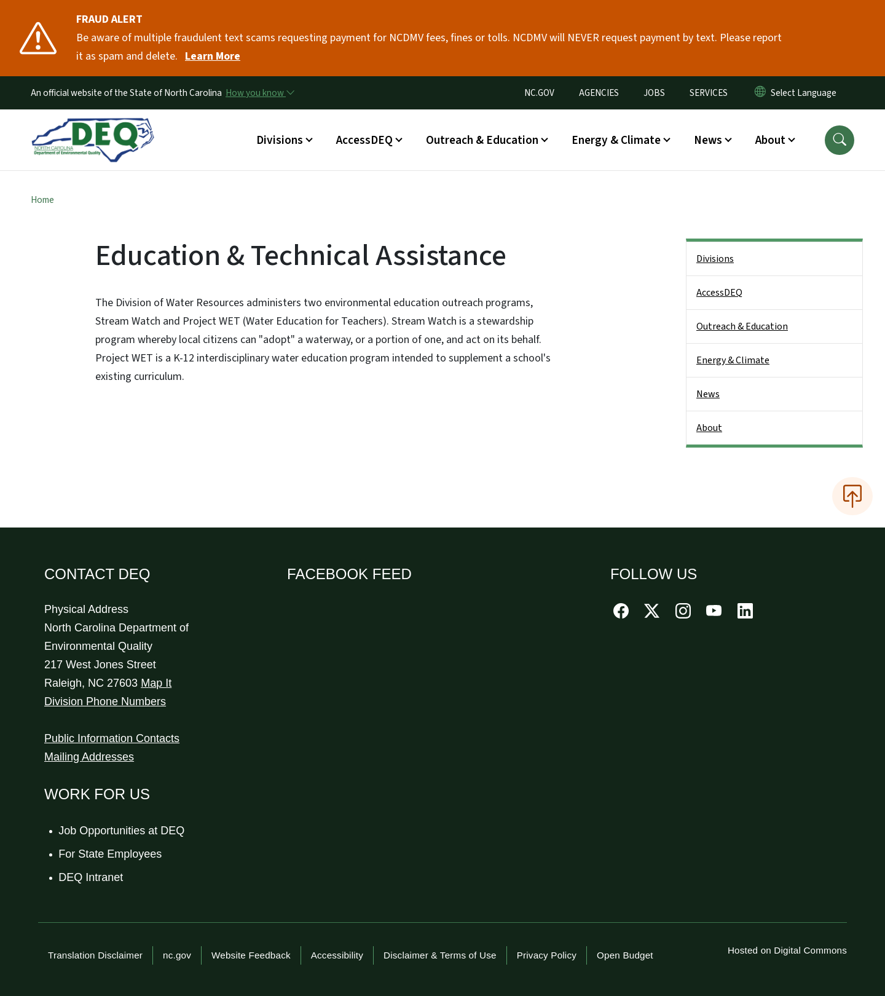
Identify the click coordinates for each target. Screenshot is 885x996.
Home (42, 200)
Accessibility (337, 955)
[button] (839, 140)
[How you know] (259, 93)
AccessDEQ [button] (364, 140)
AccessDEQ (719, 292)
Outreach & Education (742, 326)
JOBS (654, 93)
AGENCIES (599, 93)
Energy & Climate (732, 360)
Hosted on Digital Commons (787, 950)
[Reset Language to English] (760, 93)
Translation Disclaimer (95, 955)
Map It (156, 683)
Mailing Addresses (89, 757)
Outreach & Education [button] (482, 140)
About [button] (770, 140)
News (708, 394)
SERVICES (709, 93)
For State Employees (111, 854)
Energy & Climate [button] (616, 140)
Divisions (715, 259)
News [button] (708, 140)
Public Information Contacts (111, 738)
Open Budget (625, 955)
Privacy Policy (546, 955)
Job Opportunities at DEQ (122, 830)
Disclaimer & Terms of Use (440, 955)
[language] (806, 93)
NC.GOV (539, 93)
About (709, 428)
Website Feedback (251, 955)
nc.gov (177, 955)
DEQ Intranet (91, 877)
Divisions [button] (279, 140)
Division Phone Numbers (105, 701)
